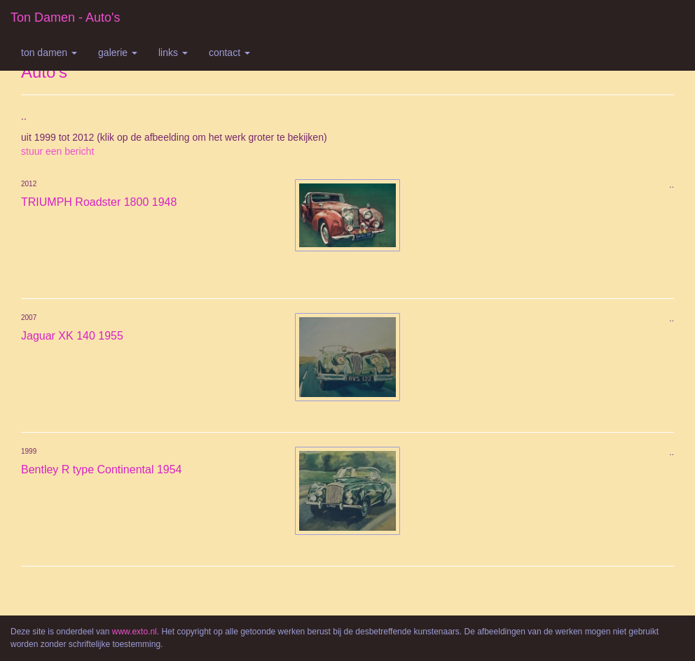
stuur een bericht (57, 151)
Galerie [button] (117, 52)
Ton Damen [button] (49, 52)
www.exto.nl (134, 631)
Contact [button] (229, 52)
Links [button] (173, 52)
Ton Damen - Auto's (66, 18)
